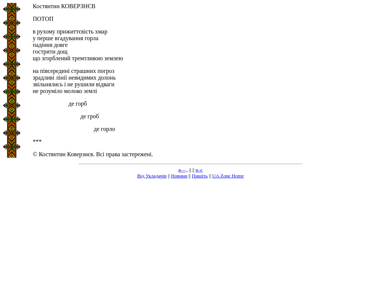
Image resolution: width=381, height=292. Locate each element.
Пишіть (200, 176)
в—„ (183, 170)
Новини (179, 176)
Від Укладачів (152, 176)
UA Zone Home (228, 176)
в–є (199, 170)
